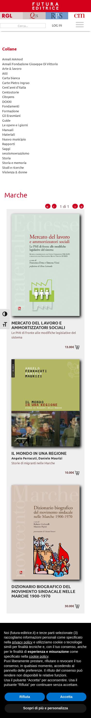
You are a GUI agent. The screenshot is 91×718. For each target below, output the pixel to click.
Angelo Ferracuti (24, 458)
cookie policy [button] (38, 656)
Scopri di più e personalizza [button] (45, 708)
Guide (6, 120)
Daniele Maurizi (50, 458)
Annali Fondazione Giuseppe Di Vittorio (30, 64)
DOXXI (7, 101)
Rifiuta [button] (24, 697)
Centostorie (10, 92)
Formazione (10, 111)
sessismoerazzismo (15, 153)
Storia (6, 158)
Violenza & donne (14, 172)
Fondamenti (10, 106)
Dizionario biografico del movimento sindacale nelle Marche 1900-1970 (43, 591)
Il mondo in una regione (38, 453)
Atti (5, 73)
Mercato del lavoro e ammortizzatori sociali (38, 325)
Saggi (6, 149)
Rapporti (8, 144)
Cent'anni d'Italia (14, 87)
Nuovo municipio (14, 139)
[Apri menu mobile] (80, 25)
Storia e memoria (14, 163)
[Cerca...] (23, 25)
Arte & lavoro (12, 68)
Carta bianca (11, 78)
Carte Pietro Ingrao (16, 83)
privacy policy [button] (22, 642)
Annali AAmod (12, 59)
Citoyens (8, 97)
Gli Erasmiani (11, 115)
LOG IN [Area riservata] (57, 25)
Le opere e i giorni (15, 125)
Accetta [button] (66, 697)
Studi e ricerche (13, 167)
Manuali (7, 130)
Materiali (8, 134)
